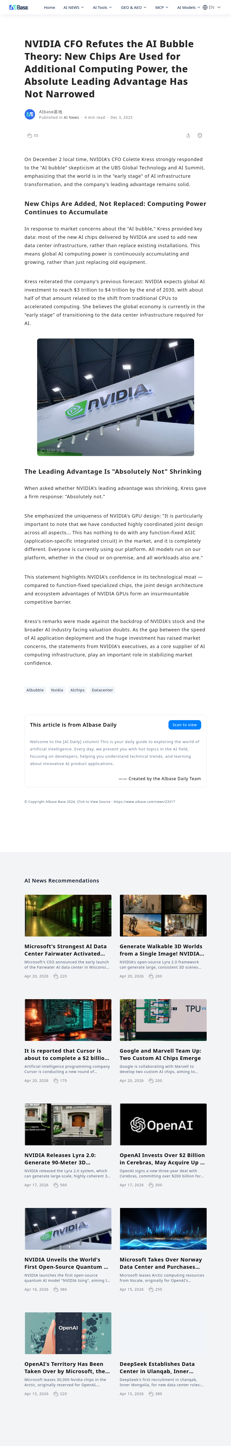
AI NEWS (74, 7)
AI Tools (102, 7)
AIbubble (35, 690)
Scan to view (185, 724)
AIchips (78, 690)
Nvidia (57, 690)
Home (49, 7)
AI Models (189, 7)
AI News (71, 117)
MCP (162, 7)
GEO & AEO (134, 7)
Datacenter (102, 690)
